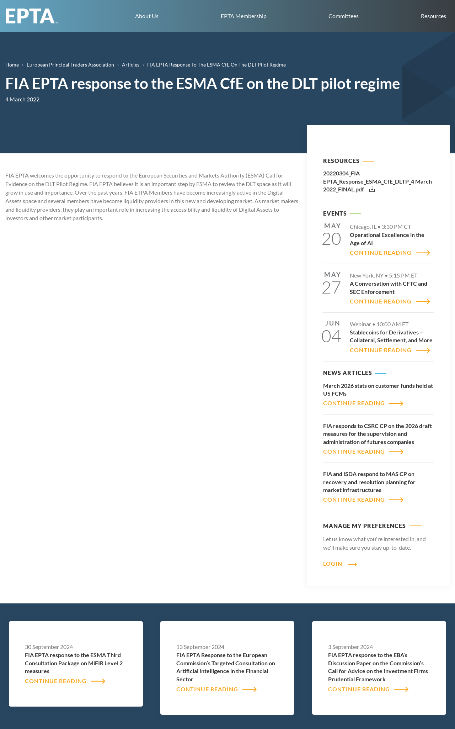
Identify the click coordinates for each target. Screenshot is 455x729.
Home (12, 65)
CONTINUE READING (381, 252)
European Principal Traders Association (70, 65)
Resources (433, 15)
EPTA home (32, 16)
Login (332, 563)
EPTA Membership (244, 15)
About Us (147, 15)
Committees (343, 15)
